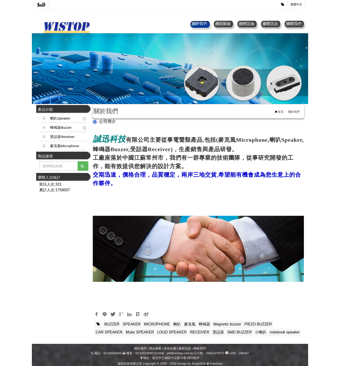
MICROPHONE (157, 324)
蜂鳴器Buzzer (61, 127)
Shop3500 (199, 363)
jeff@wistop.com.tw (180, 353)
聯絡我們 (294, 24)
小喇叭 (260, 332)
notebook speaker (285, 332)
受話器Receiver (62, 137)
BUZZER (111, 324)
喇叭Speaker (60, 118)
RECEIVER (199, 332)
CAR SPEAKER (109, 332)
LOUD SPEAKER (172, 332)
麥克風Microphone (64, 146)
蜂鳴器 (204, 324)
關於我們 (199, 24)
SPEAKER (132, 324)
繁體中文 (296, 4)
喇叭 (177, 324)
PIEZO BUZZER (258, 324)
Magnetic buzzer (227, 324)
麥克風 (190, 324)
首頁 (281, 111)
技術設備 (246, 24)
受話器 (218, 332)
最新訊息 (270, 24)
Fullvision (216, 363)
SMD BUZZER (239, 332)
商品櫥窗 (223, 24)
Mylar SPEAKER (140, 332)
